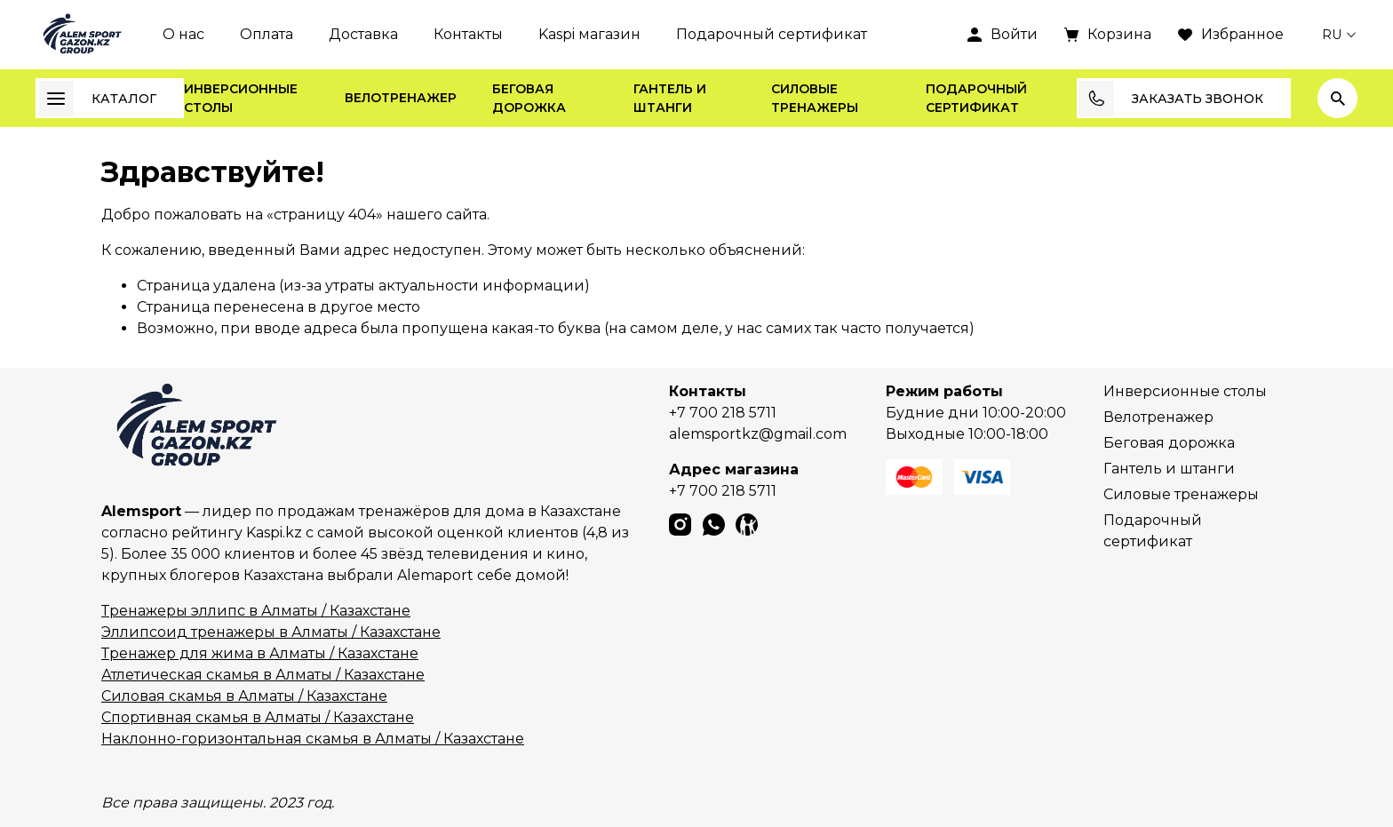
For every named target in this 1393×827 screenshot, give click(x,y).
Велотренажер (401, 98)
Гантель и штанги (669, 98)
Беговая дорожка (529, 98)
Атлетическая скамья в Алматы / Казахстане (263, 674)
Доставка (363, 34)
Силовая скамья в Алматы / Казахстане (244, 696)
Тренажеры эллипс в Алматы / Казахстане (255, 610)
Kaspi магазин (589, 34)
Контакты (468, 34)
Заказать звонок (1171, 98)
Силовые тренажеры (814, 98)
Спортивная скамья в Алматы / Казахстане (257, 717)
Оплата (266, 34)
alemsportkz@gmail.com (758, 433)
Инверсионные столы (241, 98)
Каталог (97, 98)
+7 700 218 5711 (722, 412)
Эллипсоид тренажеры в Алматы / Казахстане (271, 632)
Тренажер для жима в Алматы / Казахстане (259, 653)
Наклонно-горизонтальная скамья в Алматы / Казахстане (312, 738)
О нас (183, 34)
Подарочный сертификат (771, 34)
